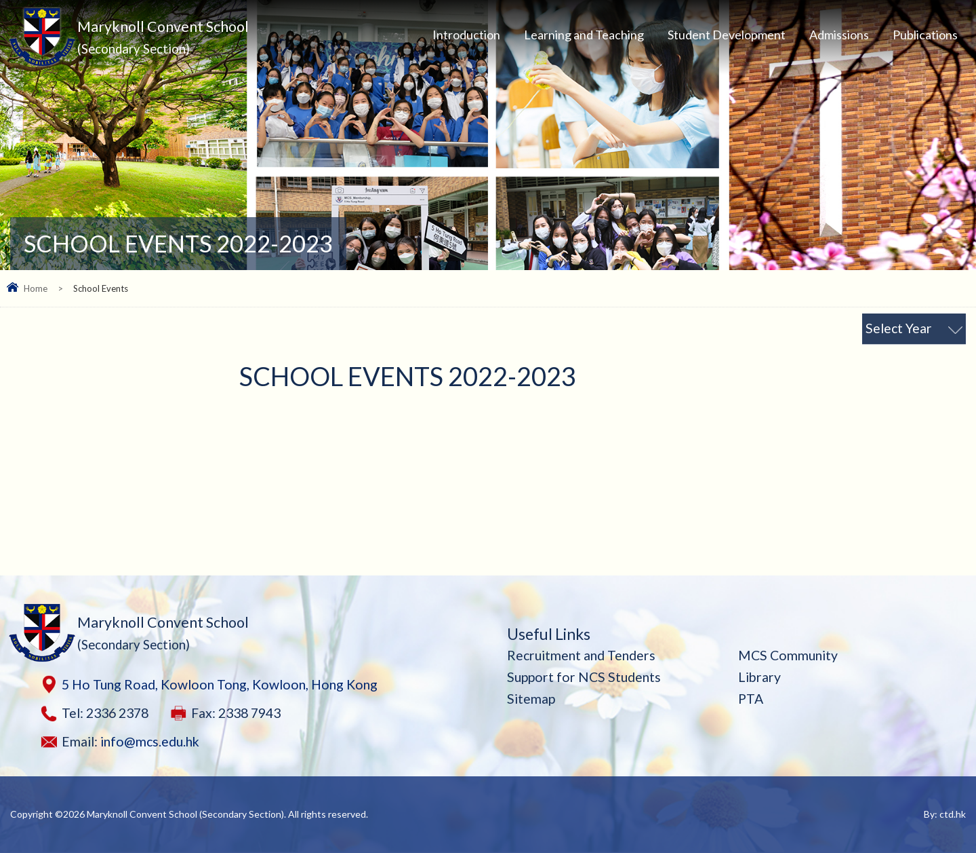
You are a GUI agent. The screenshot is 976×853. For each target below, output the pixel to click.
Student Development (727, 34)
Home (35, 288)
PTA (750, 698)
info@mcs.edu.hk (149, 741)
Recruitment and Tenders (581, 655)
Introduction (466, 34)
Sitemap (531, 698)
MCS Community (788, 655)
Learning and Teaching (584, 34)
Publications (925, 34)
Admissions (839, 34)
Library (759, 677)
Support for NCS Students (584, 677)
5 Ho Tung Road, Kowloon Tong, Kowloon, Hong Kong (220, 684)
